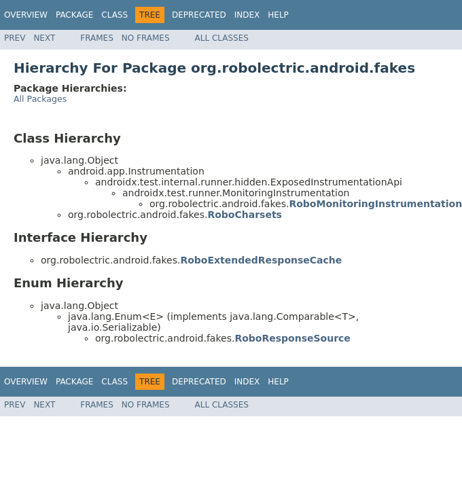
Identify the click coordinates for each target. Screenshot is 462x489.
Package (74, 15)
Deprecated (199, 15)
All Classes (222, 38)
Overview (26, 15)
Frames (96, 38)
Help (278, 15)
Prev (14, 38)
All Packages (40, 99)
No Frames (146, 38)
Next (44, 38)
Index (247, 15)
